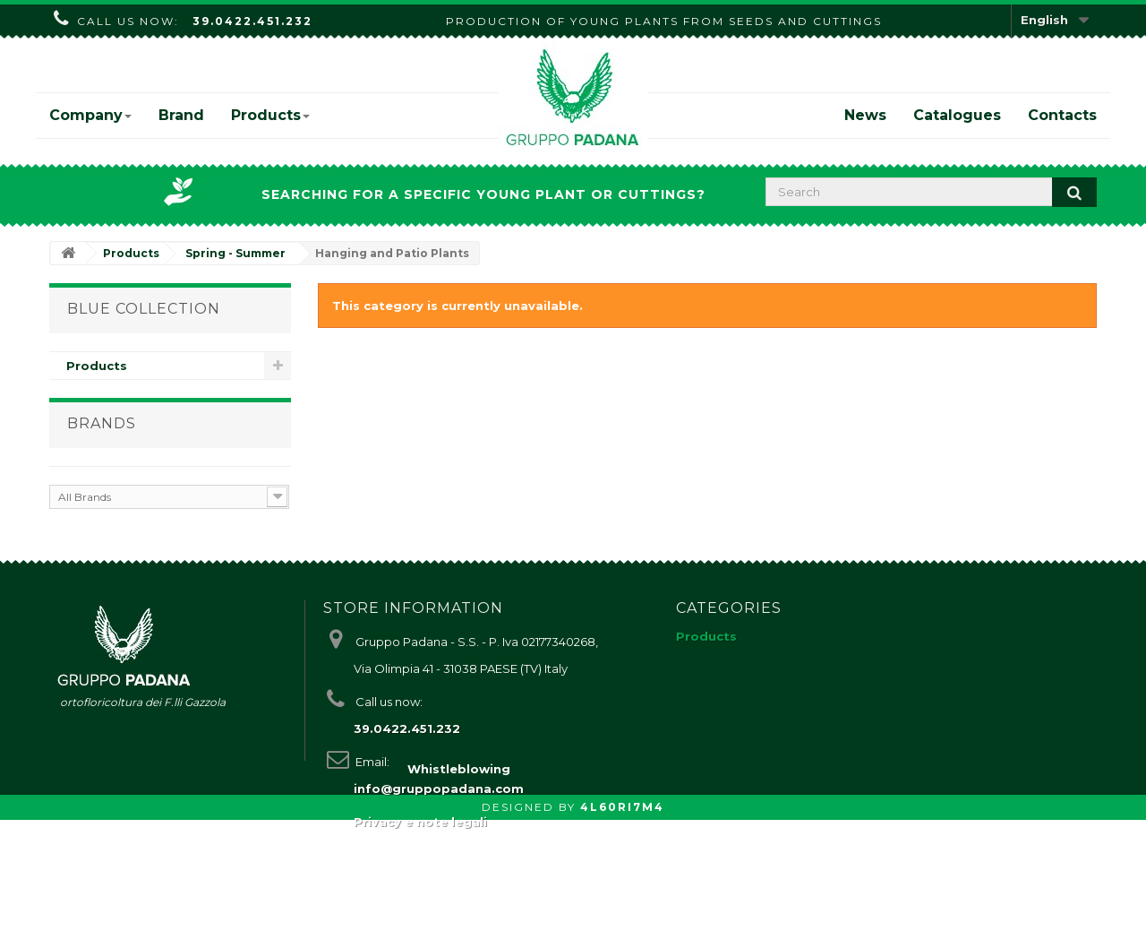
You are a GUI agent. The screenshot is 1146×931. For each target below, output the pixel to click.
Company (90, 115)
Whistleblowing (458, 880)
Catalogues (957, 115)
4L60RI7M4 (622, 918)
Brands (101, 432)
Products (270, 115)
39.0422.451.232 (252, 21)
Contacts (1062, 115)
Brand (181, 115)
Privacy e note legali (420, 844)
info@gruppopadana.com (439, 811)
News (865, 115)
